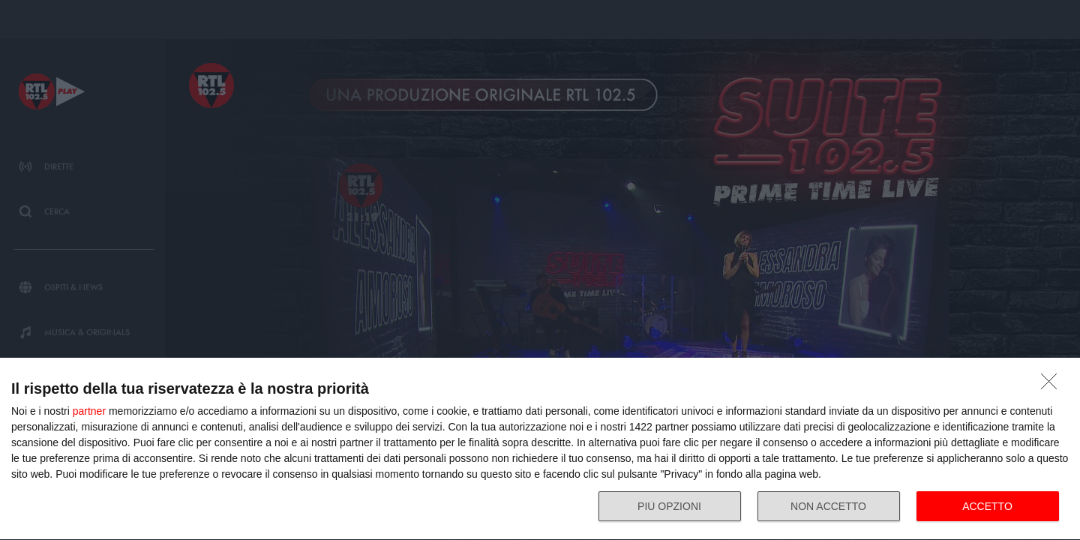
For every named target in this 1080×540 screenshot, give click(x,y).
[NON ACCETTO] (1053, 386)
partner (89, 411)
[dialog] (540, 449)
